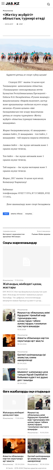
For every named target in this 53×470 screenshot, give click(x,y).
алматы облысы (16, 214)
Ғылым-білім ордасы (41, 234)
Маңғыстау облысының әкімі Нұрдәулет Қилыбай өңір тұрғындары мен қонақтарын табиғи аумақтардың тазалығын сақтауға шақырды (33, 319)
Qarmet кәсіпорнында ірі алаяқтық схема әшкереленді (31, 357)
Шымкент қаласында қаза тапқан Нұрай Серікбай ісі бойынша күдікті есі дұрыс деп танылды (32, 376)
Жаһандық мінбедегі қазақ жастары (13, 413)
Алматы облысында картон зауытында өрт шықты (33, 339)
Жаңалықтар (8, 10)
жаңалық (28, 214)
